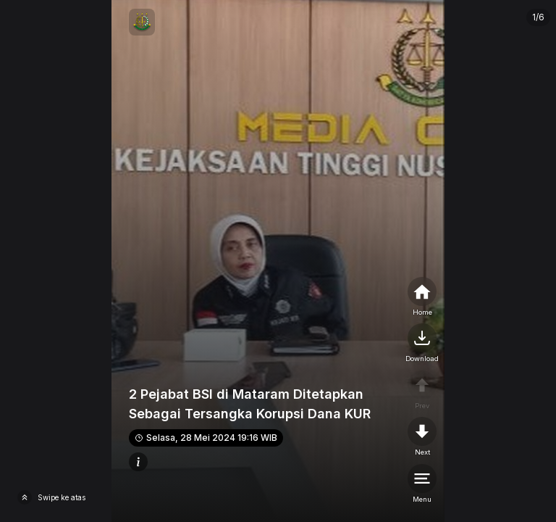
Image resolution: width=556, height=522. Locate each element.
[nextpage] (422, 343)
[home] (422, 297)
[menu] (422, 484)
